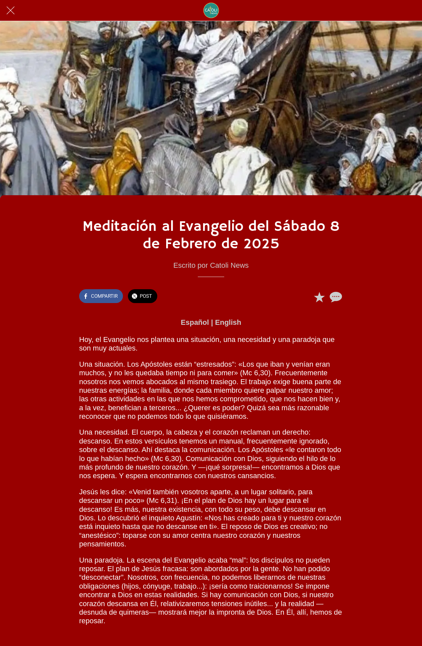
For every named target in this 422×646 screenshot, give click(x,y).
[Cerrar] (11, 11)
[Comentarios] (335, 297)
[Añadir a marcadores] (319, 297)
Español (195, 322)
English (228, 322)
